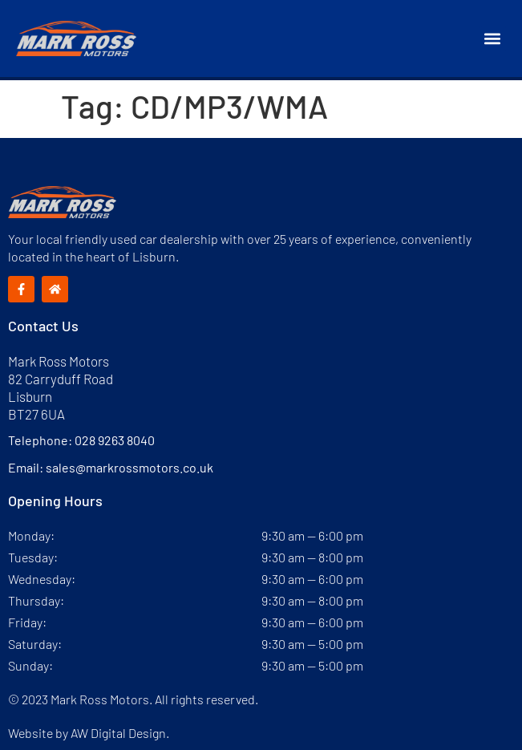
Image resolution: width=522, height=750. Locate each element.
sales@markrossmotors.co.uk (129, 467)
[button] (493, 39)
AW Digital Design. (120, 732)
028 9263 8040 (115, 440)
